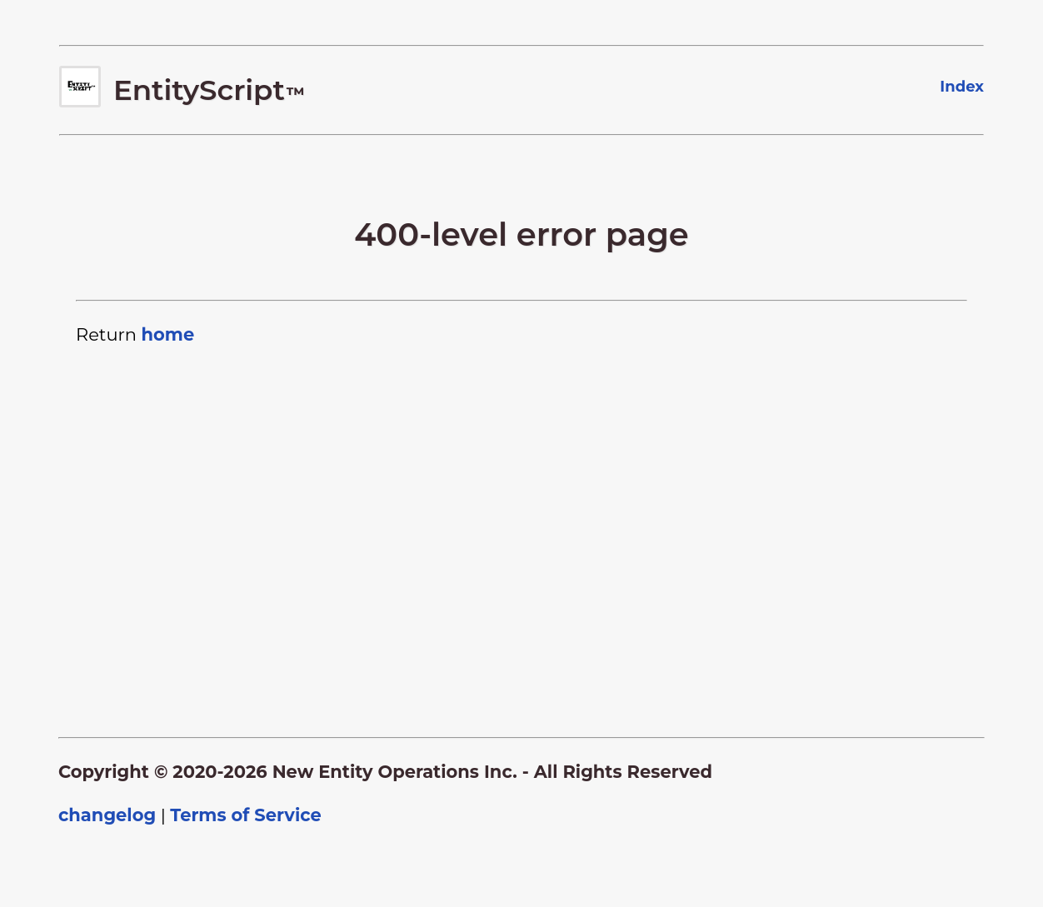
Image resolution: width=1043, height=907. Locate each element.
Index (962, 86)
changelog (107, 815)
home (167, 334)
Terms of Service (245, 815)
